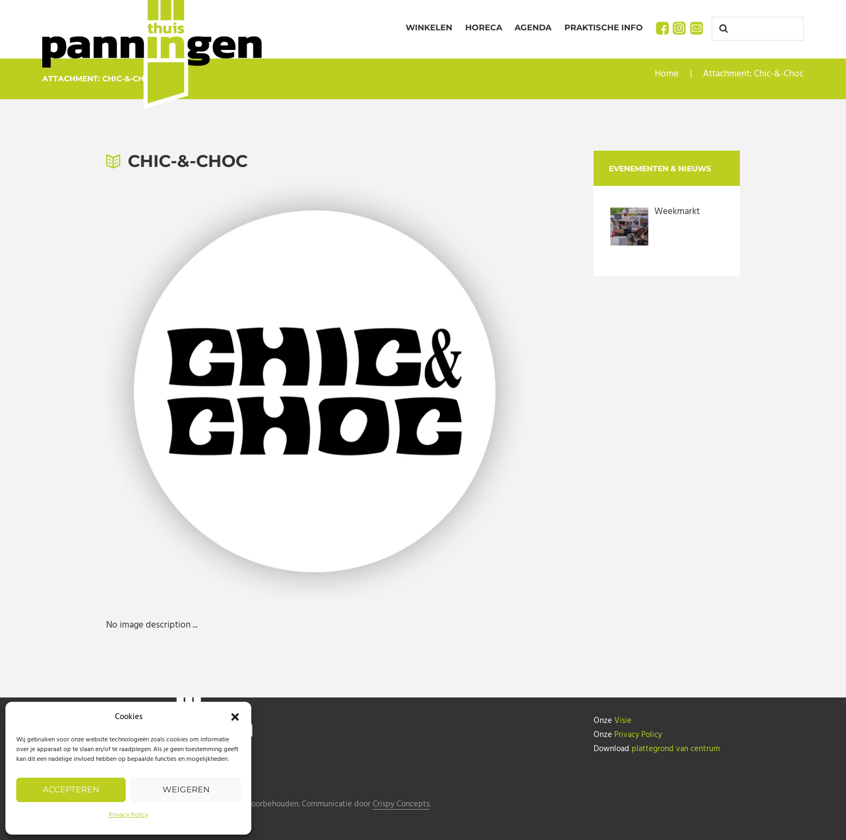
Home (667, 74)
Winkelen (429, 27)
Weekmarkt (677, 211)
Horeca (483, 27)
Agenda (533, 27)
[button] (235, 717)
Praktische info (603, 27)
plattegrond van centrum (676, 748)
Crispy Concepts (401, 804)
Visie (623, 720)
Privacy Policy (128, 815)
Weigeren (186, 789)
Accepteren (71, 789)
